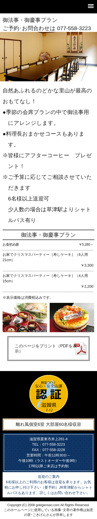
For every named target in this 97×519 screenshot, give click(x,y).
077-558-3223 (74, 28)
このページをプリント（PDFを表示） (46, 348)
